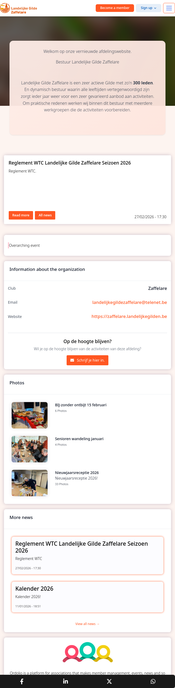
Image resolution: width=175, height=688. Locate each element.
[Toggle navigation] (169, 8)
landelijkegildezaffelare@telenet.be (129, 302)
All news (45, 215)
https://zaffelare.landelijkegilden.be (129, 316)
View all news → (87, 624)
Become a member (115, 8)
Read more (21, 215)
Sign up (147, 8)
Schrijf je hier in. (87, 360)
